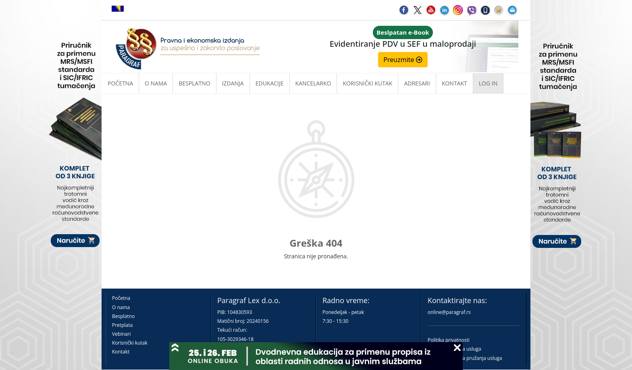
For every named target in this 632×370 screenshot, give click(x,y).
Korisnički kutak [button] (367, 83)
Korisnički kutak (130, 342)
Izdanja (233, 83)
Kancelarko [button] (313, 83)
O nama (156, 83)
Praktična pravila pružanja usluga (465, 358)
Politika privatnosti (449, 340)
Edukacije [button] (270, 83)
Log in (488, 83)
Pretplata (122, 325)
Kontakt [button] (454, 83)
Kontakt (120, 351)
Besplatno (194, 83)
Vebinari (121, 334)
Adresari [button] (417, 83)
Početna (120, 83)
